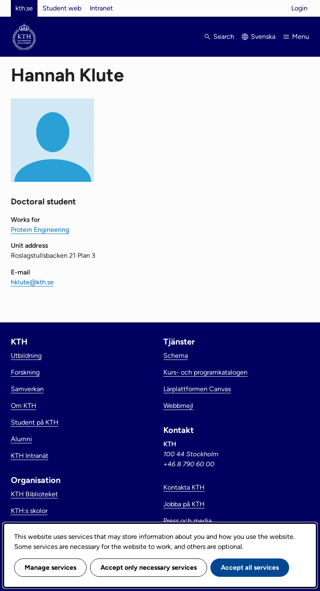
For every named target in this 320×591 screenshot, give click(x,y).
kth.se (24, 8)
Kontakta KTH (184, 487)
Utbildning (26, 356)
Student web (61, 8)
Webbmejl (178, 406)
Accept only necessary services (148, 567)
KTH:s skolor (29, 511)
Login (299, 8)
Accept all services (250, 567)
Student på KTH (34, 422)
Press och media (187, 521)
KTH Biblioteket (34, 494)
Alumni (21, 439)
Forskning (25, 372)
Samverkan (27, 389)
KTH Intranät (29, 456)
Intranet (101, 8)
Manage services (50, 567)
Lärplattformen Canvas (197, 389)
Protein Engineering (40, 230)
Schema (175, 356)
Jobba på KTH (184, 504)
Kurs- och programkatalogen (205, 372)
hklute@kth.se (32, 282)
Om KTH (23, 406)
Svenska (263, 36)
